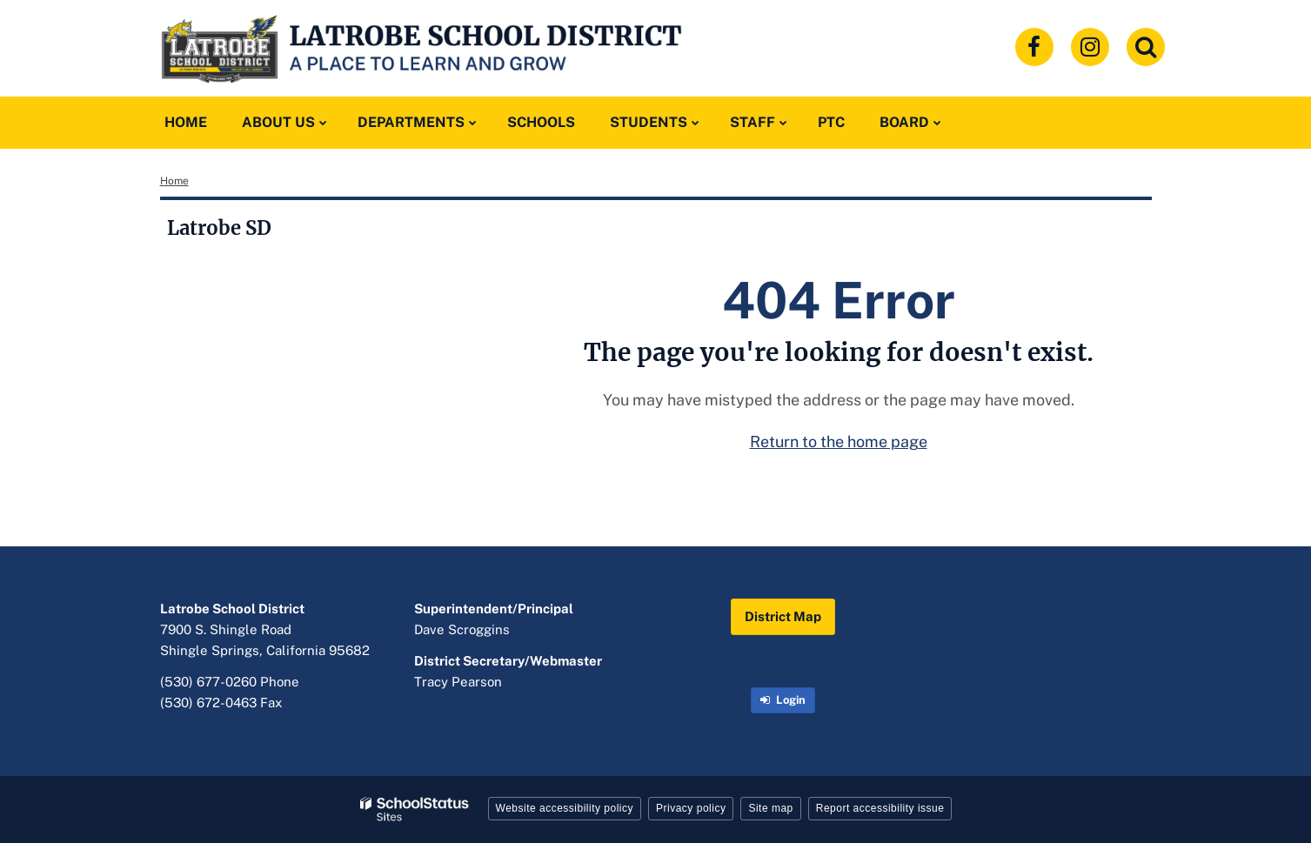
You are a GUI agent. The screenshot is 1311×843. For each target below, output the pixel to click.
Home (174, 181)
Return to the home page (838, 441)
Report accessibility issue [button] (880, 808)
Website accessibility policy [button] (565, 808)
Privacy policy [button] (691, 808)
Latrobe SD (219, 228)
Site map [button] (770, 808)
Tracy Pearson (458, 681)
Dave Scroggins (462, 629)
